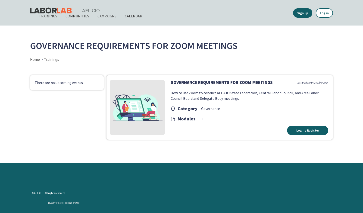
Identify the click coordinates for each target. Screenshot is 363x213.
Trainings (51, 59)
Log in (324, 13)
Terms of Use (72, 202)
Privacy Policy (55, 202)
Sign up (302, 13)
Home (35, 59)
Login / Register (307, 130)
